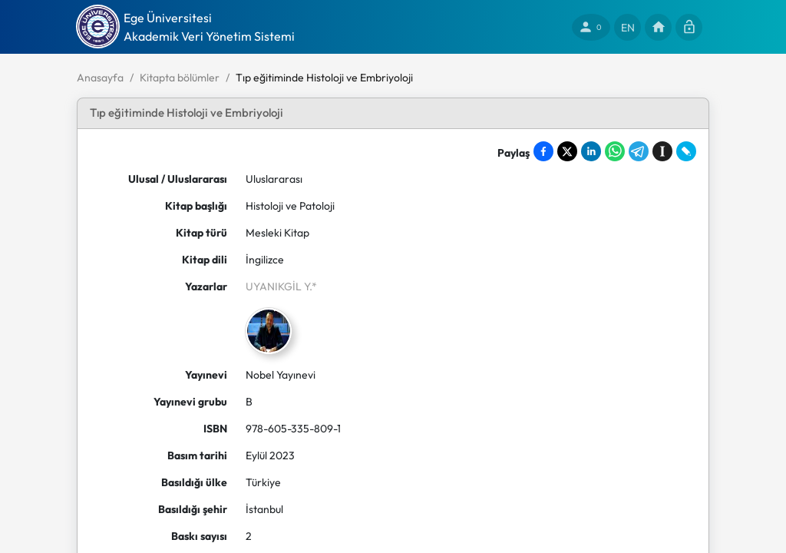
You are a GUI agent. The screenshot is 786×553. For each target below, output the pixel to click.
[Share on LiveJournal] (686, 151)
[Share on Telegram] (639, 151)
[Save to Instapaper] (662, 151)
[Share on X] (567, 151)
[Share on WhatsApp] (615, 151)
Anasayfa (100, 77)
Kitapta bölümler (180, 77)
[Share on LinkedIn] (591, 151)
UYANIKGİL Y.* (281, 286)
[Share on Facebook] (543, 151)
